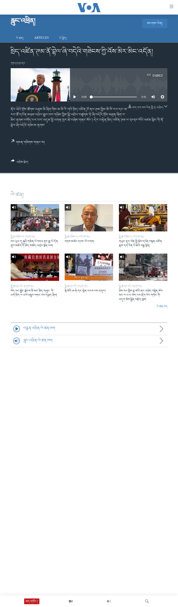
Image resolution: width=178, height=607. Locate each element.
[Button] (19, 163)
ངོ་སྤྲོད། (63, 38)
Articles (41, 38)
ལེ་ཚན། (20, 38)
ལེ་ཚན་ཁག (162, 307)
